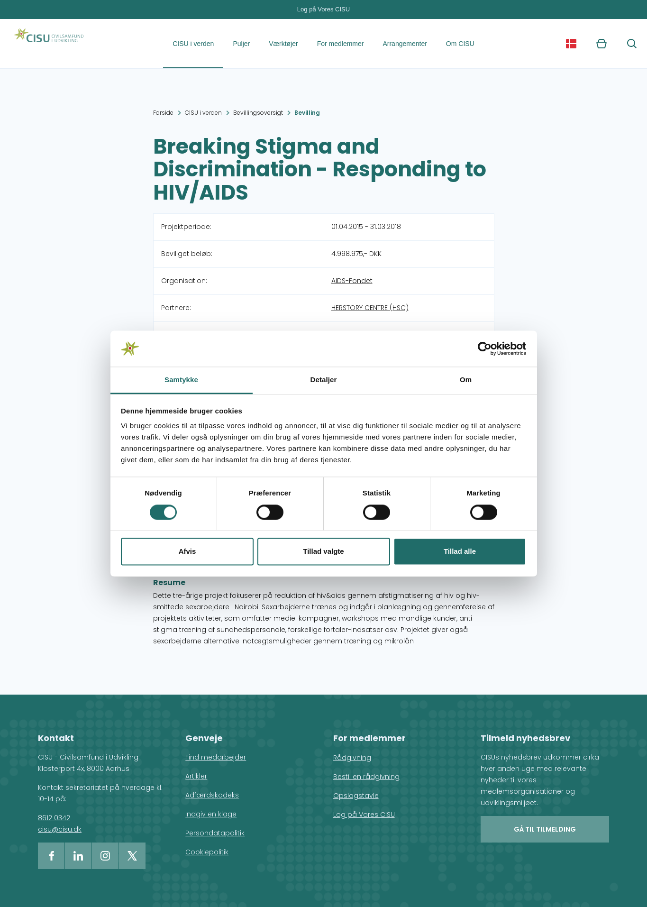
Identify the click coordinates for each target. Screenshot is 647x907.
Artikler (196, 776)
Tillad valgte (323, 552)
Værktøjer (283, 43)
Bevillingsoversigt (258, 113)
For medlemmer (340, 43)
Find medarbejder (215, 757)
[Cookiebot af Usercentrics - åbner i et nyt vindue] (484, 348)
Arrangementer (405, 43)
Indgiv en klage (211, 814)
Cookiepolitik (206, 852)
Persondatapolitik (215, 833)
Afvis (187, 552)
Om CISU (460, 43)
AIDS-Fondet (352, 280)
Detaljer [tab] (323, 380)
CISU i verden (193, 43)
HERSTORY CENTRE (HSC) (370, 307)
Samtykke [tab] (181, 380)
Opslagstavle (356, 795)
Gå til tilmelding (545, 829)
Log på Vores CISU (323, 9)
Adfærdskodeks (212, 795)
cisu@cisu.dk (60, 829)
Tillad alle (460, 552)
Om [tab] (466, 380)
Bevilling (307, 113)
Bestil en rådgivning (366, 776)
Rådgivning (352, 757)
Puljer (241, 43)
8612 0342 (54, 818)
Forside (163, 113)
